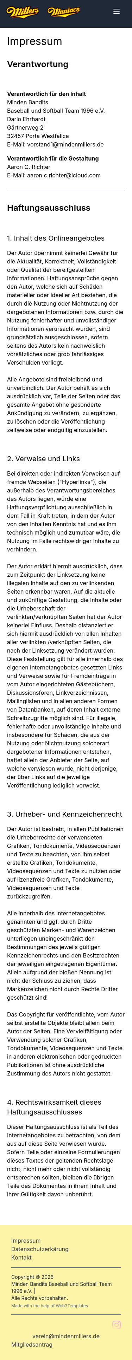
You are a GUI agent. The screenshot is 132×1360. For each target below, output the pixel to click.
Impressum (26, 1240)
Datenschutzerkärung (40, 1249)
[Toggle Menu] (116, 11)
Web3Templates (72, 1305)
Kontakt (21, 1257)
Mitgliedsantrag (31, 1344)
